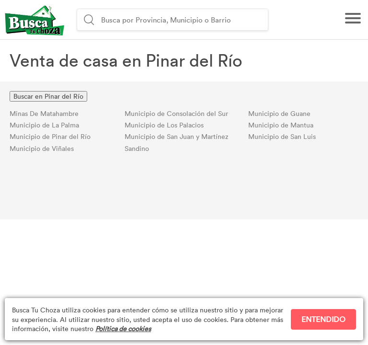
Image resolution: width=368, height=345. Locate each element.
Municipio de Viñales (42, 148)
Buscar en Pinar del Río (48, 96)
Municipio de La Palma (44, 124)
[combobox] (183, 19)
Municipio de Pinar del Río (50, 136)
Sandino (137, 148)
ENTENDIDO (323, 319)
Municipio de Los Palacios (164, 124)
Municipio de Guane (279, 113)
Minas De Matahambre (44, 113)
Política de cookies (123, 328)
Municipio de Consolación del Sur (176, 113)
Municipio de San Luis (282, 136)
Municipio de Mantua (280, 124)
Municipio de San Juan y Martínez (177, 136)
